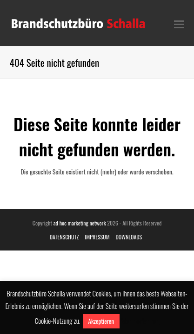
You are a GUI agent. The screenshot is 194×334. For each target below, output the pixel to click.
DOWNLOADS (128, 237)
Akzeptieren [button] (101, 321)
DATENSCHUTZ (64, 237)
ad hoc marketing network (80, 223)
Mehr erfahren (140, 320)
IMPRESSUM (97, 237)
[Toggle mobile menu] (179, 23)
